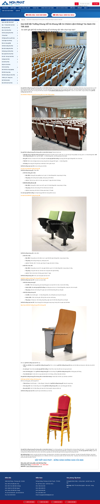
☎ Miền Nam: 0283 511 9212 (63, 15)
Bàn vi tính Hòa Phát (6, 30)
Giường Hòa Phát (6, 59)
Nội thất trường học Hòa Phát (8, 74)
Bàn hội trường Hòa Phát (7, 48)
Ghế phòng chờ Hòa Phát (7, 51)
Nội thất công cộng (6, 72)
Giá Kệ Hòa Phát (5, 61)
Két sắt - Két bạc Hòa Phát (8, 56)
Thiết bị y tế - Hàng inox (7, 77)
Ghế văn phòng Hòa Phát (7, 32)
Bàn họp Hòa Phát (6, 27)
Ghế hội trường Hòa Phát (7, 45)
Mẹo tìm (85, 6)
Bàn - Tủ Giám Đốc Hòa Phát (8, 25)
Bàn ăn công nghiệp (6, 43)
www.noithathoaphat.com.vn (34, 466)
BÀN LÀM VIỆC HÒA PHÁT (8, 22)
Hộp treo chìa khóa (6, 64)
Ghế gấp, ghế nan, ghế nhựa (8, 38)
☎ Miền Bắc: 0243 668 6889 (36, 15)
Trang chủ (23, 19)
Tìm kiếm (95, 3)
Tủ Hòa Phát (4, 35)
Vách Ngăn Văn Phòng (7, 40)
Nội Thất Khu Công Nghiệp (8, 69)
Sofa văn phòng (5, 67)
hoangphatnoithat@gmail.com (46, 494)
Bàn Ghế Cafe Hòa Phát (7, 82)
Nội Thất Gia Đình (6, 80)
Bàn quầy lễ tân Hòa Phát (7, 53)
